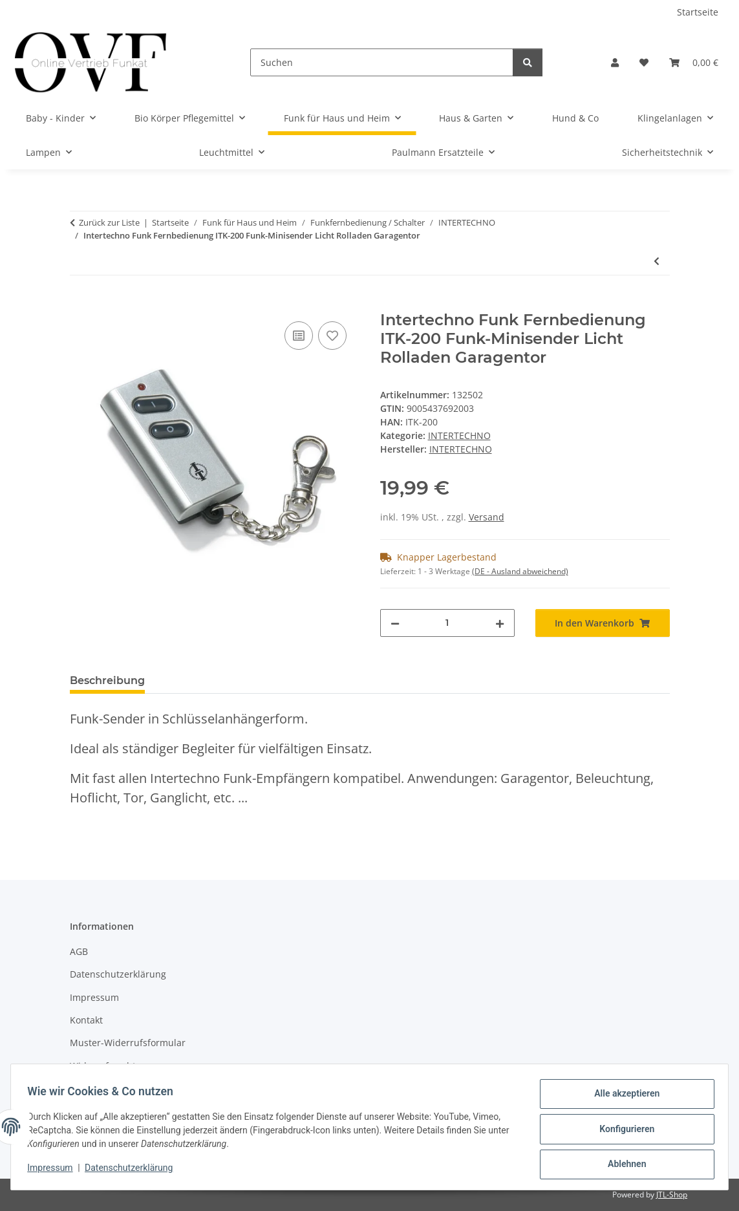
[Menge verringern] (395, 623)
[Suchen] (381, 62)
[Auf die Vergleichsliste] (298, 335)
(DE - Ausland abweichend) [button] (520, 571)
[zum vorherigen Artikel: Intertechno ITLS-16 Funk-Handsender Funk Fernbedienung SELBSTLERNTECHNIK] (656, 261)
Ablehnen (622, 1165)
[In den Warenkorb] (80, 304)
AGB (79, 951)
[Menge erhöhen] (500, 623)
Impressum (54, 1171)
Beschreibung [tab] (107, 680)
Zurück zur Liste (109, 222)
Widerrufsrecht (103, 1066)
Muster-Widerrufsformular (128, 1042)
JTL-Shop (671, 1194)
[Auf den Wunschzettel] (332, 335)
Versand (486, 517)
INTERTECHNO (459, 435)
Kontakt (86, 1020)
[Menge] (447, 623)
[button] (615, 62)
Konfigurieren (622, 1131)
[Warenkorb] (694, 62)
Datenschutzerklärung (133, 1171)
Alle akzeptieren (622, 1098)
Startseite (697, 12)
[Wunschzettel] (644, 62)
